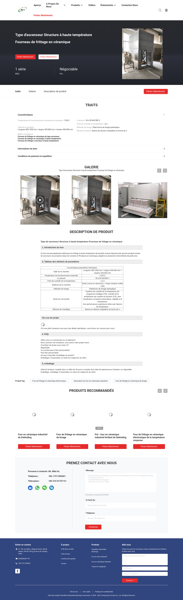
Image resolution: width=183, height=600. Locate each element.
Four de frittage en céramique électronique (49, 381)
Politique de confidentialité (104, 592)
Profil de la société (67, 549)
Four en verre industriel (99, 557)
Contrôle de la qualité (68, 559)
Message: (90, 470)
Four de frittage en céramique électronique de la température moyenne (149, 437)
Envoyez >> (130, 580)
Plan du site (74, 592)
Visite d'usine (65, 554)
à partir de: (90, 500)
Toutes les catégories (99, 567)
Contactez (93, 527)
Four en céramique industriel (101, 562)
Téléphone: (90, 513)
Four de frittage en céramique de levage (131, 381)
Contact (63, 563)
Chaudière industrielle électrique (99, 550)
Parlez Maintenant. (25, 57)
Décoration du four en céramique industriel (91, 381)
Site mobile (86, 592)
